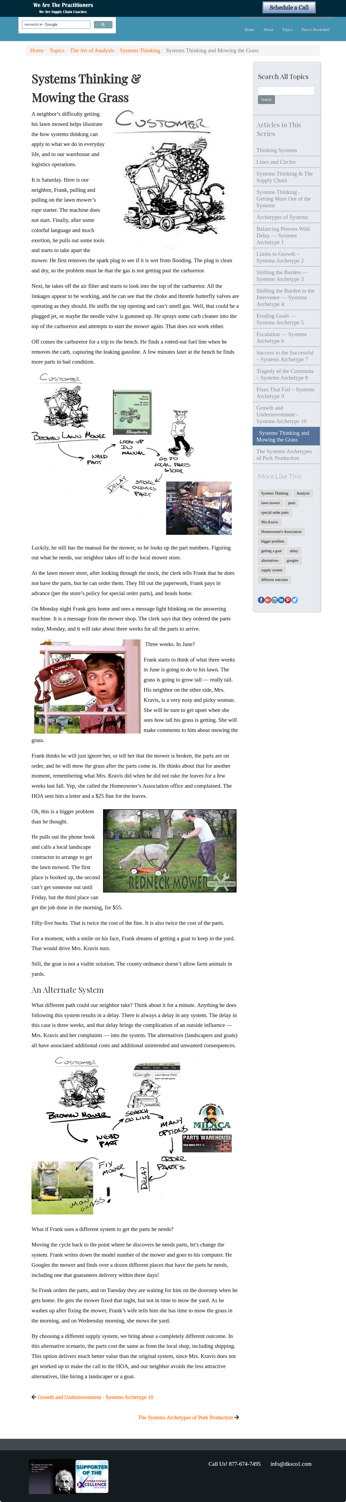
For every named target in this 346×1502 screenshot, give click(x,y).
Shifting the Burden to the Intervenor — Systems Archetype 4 (286, 297)
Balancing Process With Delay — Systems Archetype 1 (283, 235)
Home (249, 29)
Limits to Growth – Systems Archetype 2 (280, 257)
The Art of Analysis (92, 50)
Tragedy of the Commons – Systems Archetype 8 (285, 374)
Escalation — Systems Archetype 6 (282, 337)
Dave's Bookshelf (315, 29)
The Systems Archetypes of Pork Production (185, 1417)
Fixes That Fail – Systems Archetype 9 (286, 392)
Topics (287, 29)
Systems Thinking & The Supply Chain (285, 177)
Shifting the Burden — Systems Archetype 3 (282, 275)
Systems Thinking (140, 50)
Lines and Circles (276, 162)
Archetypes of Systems (282, 217)
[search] (55, 24)
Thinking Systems (277, 150)
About (268, 29)
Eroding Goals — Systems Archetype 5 (280, 319)
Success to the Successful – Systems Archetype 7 (285, 355)
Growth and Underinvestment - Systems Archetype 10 (95, 1397)
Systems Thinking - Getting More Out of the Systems (284, 199)
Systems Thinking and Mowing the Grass (283, 436)
